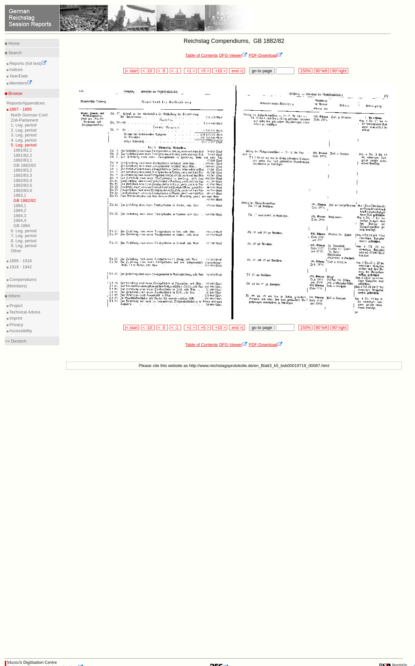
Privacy (15, 324)
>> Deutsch (15, 341)
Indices (15, 69)
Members (20, 83)
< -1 (175, 70)
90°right (339, 70)
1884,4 (20, 220)
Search (14, 52)
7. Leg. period (24, 235)
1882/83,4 (23, 180)
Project (15, 305)
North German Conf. (30, 115)
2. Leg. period (24, 130)
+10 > (220, 70)
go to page (262, 70)
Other (16, 250)
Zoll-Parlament (24, 120)
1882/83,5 (23, 185)
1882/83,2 (23, 170)
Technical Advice (24, 312)
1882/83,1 (23, 160)
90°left (321, 70)
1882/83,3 (23, 175)
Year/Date (18, 76)
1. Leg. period (24, 125)
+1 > (190, 70)
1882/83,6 (23, 190)
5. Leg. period (24, 145)
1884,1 (20, 205)
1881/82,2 (23, 155)
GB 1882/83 (25, 165)
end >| (237, 70)
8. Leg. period (24, 240)
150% (305, 70)
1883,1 (20, 195)
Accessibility (20, 330)
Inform (13, 295)
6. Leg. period (24, 230)
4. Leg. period (24, 140)
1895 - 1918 (20, 260)
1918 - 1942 (20, 266)
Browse (14, 93)
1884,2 (20, 210)
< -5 (162, 70)
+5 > (204, 70)
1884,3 (20, 215)
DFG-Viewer (233, 55)
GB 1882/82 (25, 200)
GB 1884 (22, 225)
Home (13, 43)
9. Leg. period (24, 245)
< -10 (148, 70)
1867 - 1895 (20, 109)
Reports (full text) (27, 63)
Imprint (15, 318)
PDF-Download (266, 55)
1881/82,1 (23, 150)
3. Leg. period (24, 135)
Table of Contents (201, 55)
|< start (131, 70)
